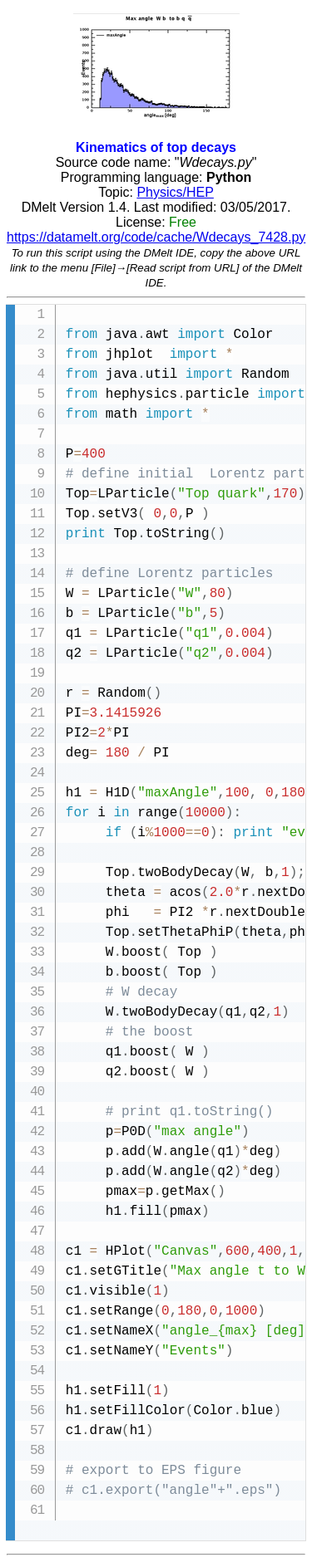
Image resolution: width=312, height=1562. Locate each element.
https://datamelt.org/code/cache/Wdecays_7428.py (156, 237)
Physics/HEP (174, 192)
